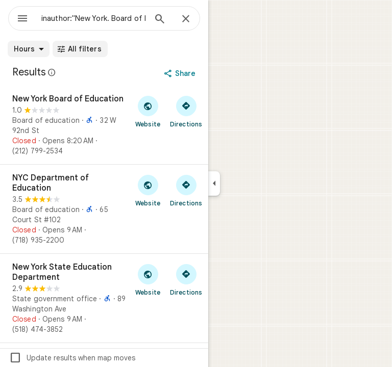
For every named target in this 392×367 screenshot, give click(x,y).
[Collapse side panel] (214, 183)
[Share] (181, 73)
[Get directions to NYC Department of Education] (186, 190)
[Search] (160, 20)
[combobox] (93, 18)
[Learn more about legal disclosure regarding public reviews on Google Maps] (52, 72)
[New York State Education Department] (104, 298)
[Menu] (22, 19)
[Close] (186, 19)
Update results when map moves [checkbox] (72, 358)
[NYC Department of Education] (104, 209)
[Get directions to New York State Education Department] (186, 279)
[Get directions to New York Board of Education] (186, 111)
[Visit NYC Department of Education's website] (148, 190)
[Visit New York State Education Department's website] (148, 279)
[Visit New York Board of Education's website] (148, 111)
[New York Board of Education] (104, 125)
